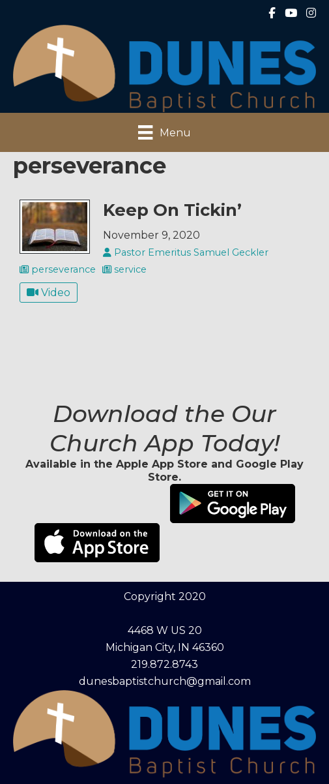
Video (48, 292)
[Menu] (164, 132)
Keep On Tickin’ (172, 210)
